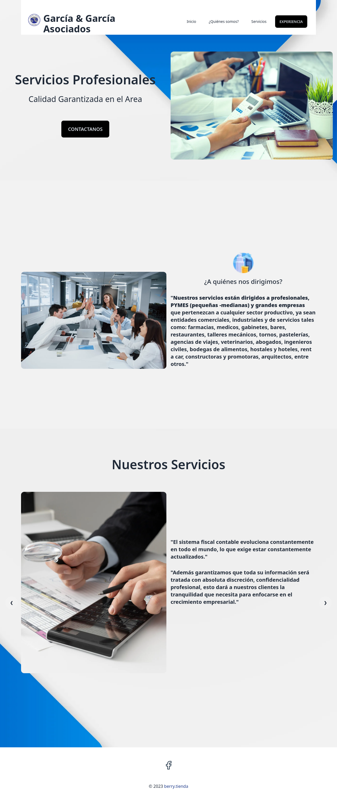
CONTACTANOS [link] (85, 129)
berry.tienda (176, 786)
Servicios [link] (259, 21)
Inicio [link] (191, 21)
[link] (75, 23)
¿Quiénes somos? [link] (224, 21)
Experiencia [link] (291, 21)
